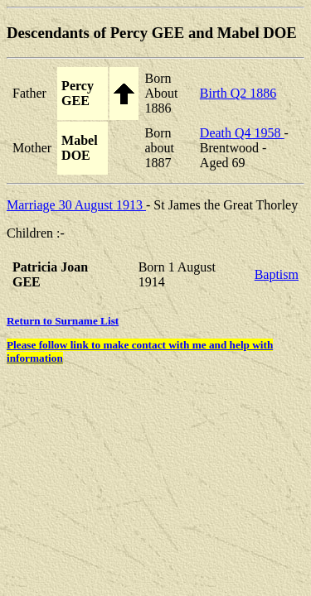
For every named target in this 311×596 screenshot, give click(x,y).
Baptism (277, 274)
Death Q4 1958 (242, 133)
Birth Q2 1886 (238, 93)
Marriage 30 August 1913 (76, 205)
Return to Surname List (63, 321)
